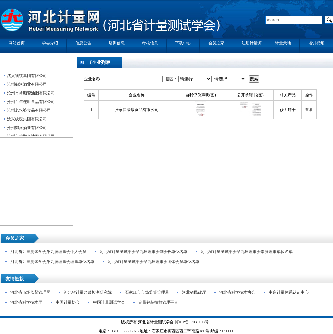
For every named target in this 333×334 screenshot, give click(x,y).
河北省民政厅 (194, 292)
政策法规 (12, 149)
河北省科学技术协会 (237, 292)
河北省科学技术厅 (26, 302)
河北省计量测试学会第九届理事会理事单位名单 (52, 261)
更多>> (63, 62)
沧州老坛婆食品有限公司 (29, 112)
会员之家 (14, 238)
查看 (309, 109)
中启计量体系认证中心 (289, 292)
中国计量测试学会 (109, 302)
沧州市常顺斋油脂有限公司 (31, 94)
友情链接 (14, 278)
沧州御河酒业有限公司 (27, 86)
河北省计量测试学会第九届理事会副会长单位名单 (143, 251)
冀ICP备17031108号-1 (193, 322)
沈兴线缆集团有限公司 (27, 77)
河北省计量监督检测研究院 (88, 292)
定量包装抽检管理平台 (158, 302)
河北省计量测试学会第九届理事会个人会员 (48, 251)
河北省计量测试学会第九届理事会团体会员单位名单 (153, 261)
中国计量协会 (68, 302)
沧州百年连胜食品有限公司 (31, 103)
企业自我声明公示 (22, 62)
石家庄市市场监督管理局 (147, 292)
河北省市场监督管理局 (30, 292)
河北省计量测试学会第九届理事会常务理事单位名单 (247, 251)
